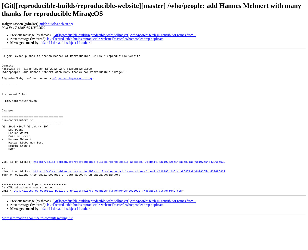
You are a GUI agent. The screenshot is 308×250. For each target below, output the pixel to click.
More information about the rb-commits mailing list (37, 246)
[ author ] (85, 42)
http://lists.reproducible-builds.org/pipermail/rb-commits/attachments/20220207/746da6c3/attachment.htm (97, 219)
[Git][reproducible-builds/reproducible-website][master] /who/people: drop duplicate (105, 39)
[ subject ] (71, 42)
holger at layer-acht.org (72, 84)
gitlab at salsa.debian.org (56, 24)
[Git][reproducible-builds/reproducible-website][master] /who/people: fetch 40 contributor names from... (124, 35)
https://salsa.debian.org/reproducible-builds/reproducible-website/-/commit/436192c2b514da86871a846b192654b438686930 (129, 184)
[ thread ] (57, 42)
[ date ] (45, 42)
